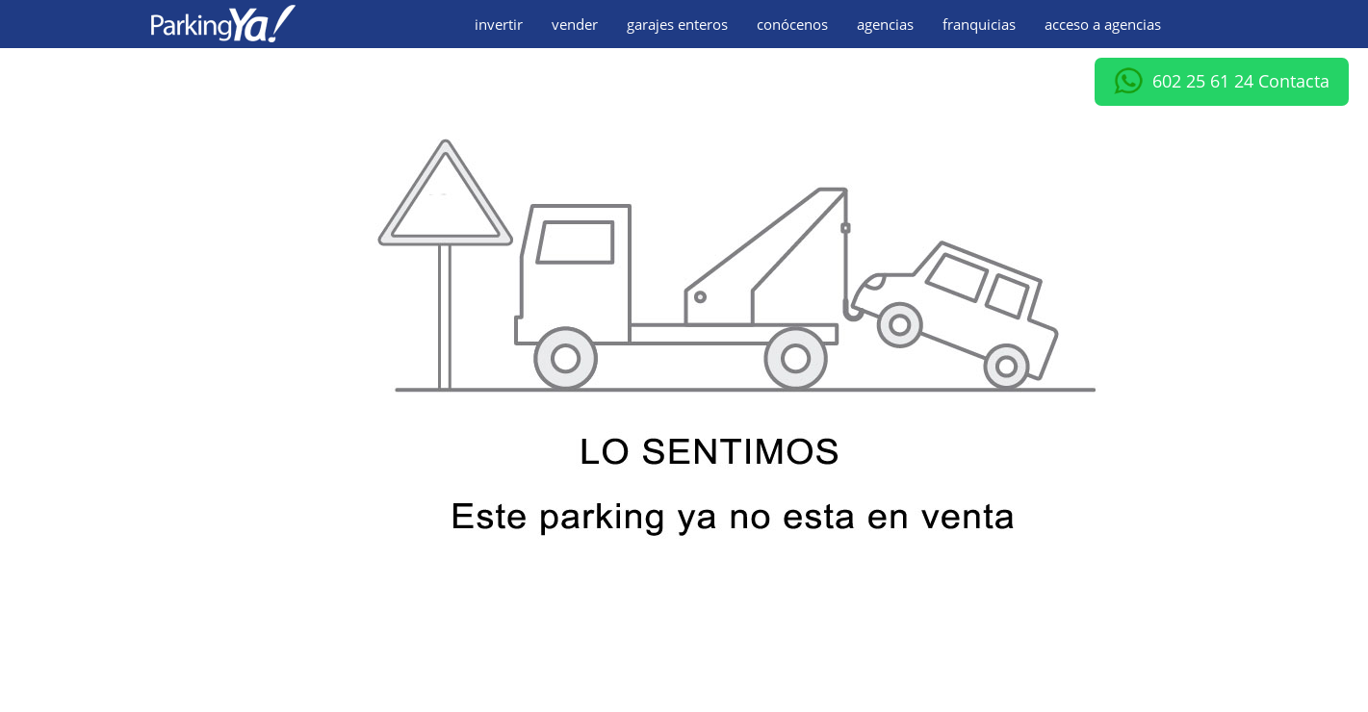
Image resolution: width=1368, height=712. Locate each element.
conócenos (792, 24)
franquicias (979, 24)
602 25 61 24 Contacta (1221, 81)
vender (575, 24)
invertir (499, 24)
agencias (885, 24)
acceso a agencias (1103, 24)
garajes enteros (677, 24)
